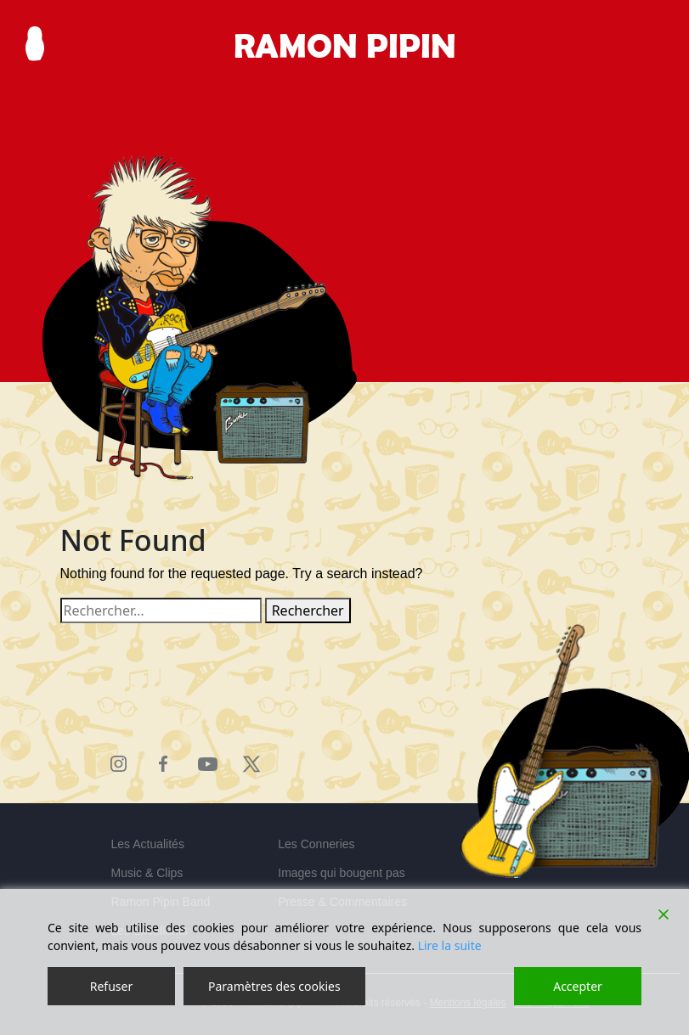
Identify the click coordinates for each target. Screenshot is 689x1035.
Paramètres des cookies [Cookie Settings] (274, 986)
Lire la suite (450, 945)
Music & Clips (147, 873)
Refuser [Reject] (111, 986)
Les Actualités (147, 844)
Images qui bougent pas (341, 873)
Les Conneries (316, 844)
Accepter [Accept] (577, 986)
